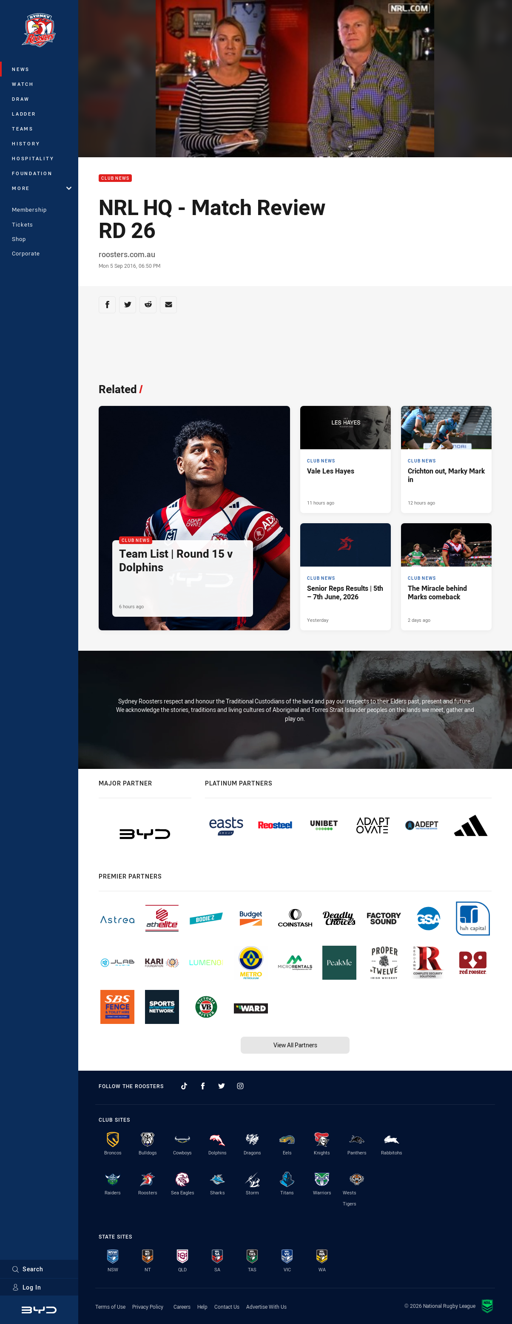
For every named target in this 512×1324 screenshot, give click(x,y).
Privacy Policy (147, 1306)
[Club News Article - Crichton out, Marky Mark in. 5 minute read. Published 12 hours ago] (446, 459)
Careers (182, 1306)
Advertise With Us (266, 1306)
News (21, 69)
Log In (26, 1287)
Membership (29, 209)
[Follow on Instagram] (240, 1086)
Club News (115, 178)
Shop (19, 239)
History (26, 143)
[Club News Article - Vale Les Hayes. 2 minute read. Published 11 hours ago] (345, 459)
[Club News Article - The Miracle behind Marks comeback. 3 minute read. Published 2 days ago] (446, 576)
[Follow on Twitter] (221, 1086)
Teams (23, 128)
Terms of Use (110, 1306)
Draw (21, 99)
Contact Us (226, 1306)
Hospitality (33, 158)
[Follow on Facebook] (202, 1086)
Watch (23, 84)
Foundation (32, 173)
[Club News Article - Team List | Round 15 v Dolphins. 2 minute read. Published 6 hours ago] (194, 518)
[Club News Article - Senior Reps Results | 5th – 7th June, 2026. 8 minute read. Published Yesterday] (345, 576)
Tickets (22, 224)
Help (202, 1306)
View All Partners (295, 1045)
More (41, 188)
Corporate (26, 253)
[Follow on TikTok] (184, 1086)
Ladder (24, 114)
